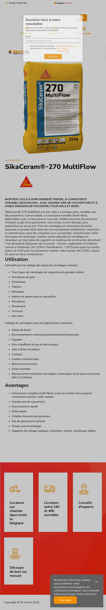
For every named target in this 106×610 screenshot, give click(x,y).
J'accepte (65, 600)
